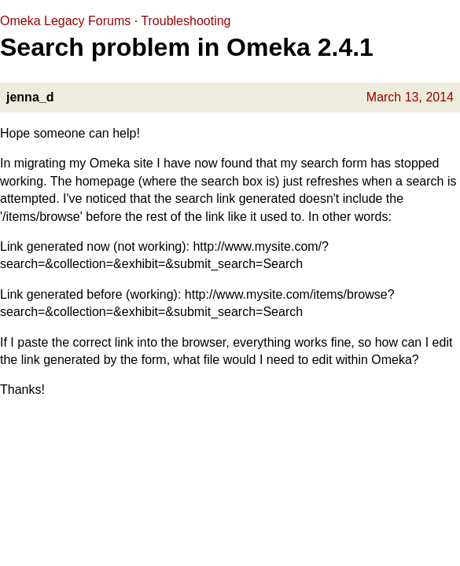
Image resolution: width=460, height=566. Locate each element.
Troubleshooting (185, 21)
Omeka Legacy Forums (65, 21)
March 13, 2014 (410, 97)
